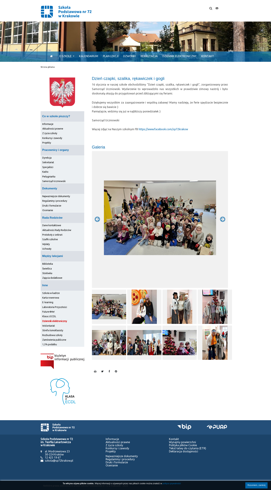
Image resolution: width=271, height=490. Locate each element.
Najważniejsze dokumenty (56, 196)
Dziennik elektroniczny (179, 56)
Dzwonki (129, 56)
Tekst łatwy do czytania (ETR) (187, 448)
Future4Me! (48, 311)
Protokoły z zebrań (52, 234)
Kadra (45, 171)
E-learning (47, 302)
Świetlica (47, 268)
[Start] (50, 56)
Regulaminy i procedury (54, 200)
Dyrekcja (47, 157)
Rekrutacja (149, 56)
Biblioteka (47, 263)
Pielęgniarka (48, 176)
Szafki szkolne (50, 239)
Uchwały (46, 248)
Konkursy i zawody (52, 138)
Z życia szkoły (49, 133)
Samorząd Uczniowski (54, 181)
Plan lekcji (110, 56)
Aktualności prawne (52, 128)
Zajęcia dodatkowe (52, 277)
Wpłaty (46, 244)
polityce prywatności (171, 483)
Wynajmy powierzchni (182, 442)
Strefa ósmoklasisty (52, 330)
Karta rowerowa (50, 297)
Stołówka (47, 273)
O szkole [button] (65, 56)
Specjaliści (47, 167)
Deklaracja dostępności (183, 451)
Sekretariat (48, 162)
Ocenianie (47, 210)
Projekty (46, 142)
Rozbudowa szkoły (52, 335)
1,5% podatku (49, 344)
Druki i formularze (51, 205)
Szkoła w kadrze (51, 293)
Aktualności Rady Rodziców (56, 230)
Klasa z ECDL (49, 316)
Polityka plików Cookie (183, 445)
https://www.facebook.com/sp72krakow (163, 129)
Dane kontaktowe (51, 225)
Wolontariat (48, 325)
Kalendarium (88, 56)
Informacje (47, 124)
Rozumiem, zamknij (257, 485)
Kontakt (207, 56)
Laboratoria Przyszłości (54, 307)
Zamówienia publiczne (54, 339)
